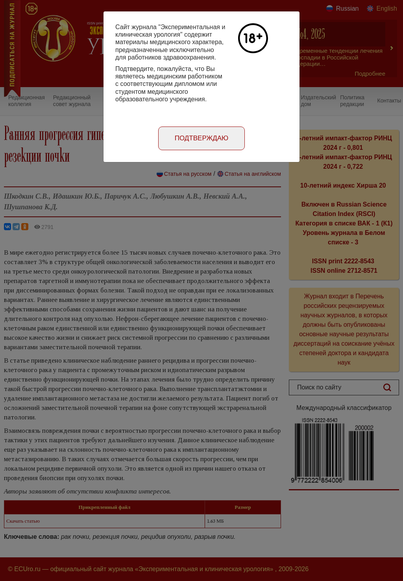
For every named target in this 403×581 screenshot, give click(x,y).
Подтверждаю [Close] (202, 138)
